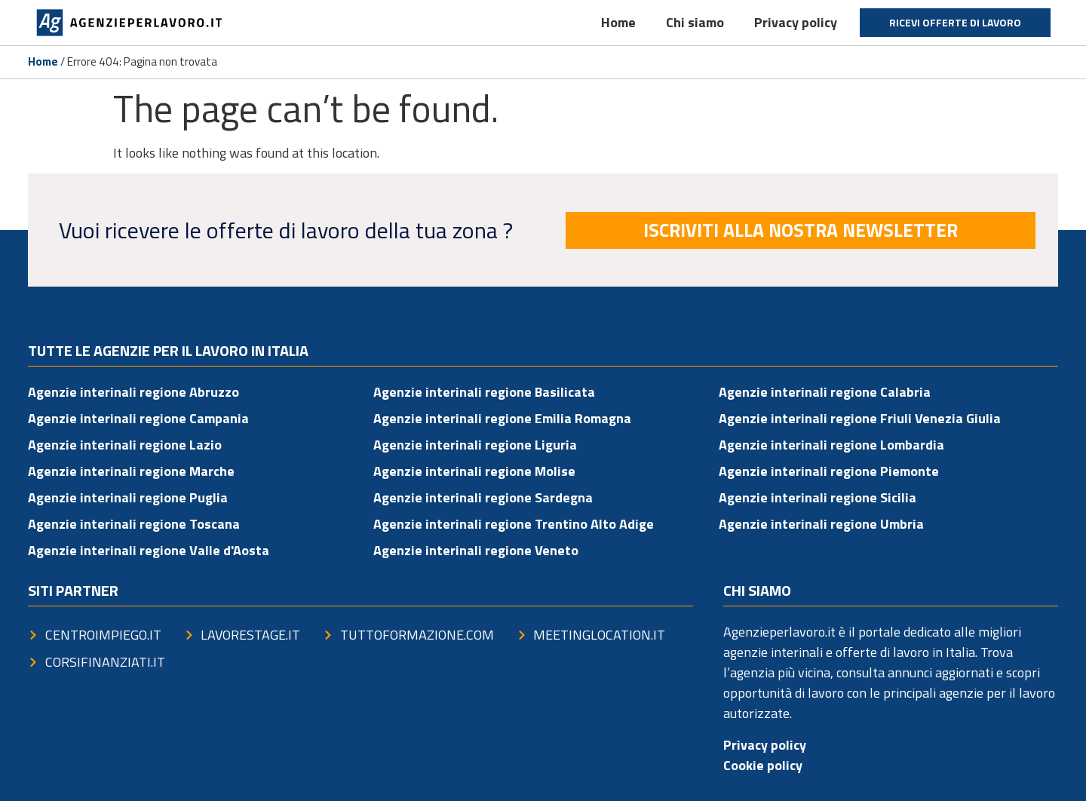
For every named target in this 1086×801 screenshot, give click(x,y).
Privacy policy (795, 22)
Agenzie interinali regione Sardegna (483, 497)
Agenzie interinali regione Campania (138, 418)
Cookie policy (762, 765)
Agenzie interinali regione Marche (131, 471)
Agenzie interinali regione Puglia (128, 497)
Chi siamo (695, 22)
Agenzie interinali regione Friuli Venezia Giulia (860, 418)
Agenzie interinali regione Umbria (821, 524)
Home (618, 22)
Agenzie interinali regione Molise (474, 471)
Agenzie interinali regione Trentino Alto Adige (513, 524)
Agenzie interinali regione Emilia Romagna (502, 418)
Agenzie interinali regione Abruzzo (133, 392)
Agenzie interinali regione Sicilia (817, 497)
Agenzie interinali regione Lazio (125, 444)
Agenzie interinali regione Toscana (134, 524)
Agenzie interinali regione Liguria (475, 444)
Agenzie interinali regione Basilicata (484, 392)
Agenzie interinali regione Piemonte (829, 471)
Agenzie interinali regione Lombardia (831, 444)
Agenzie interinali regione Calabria (825, 392)
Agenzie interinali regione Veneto (475, 550)
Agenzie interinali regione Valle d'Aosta (148, 550)
